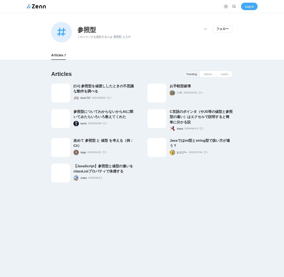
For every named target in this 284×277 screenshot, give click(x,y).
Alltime (208, 74)
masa (180, 128)
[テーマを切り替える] (225, 6)
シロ (179, 92)
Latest (224, 74)
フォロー (222, 29)
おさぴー (182, 152)
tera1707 (85, 98)
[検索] (234, 6)
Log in (249, 6)
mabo (83, 178)
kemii (83, 123)
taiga (83, 152)
